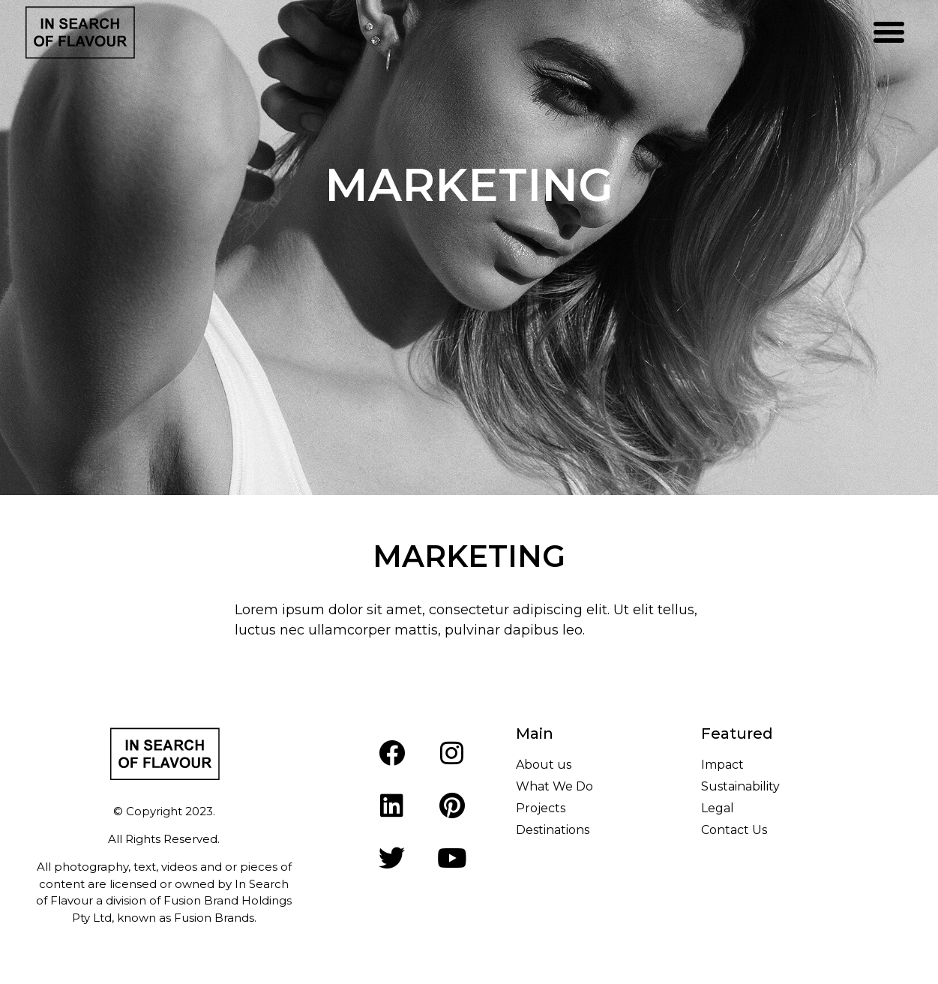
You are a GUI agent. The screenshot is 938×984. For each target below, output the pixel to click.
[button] (889, 32)
